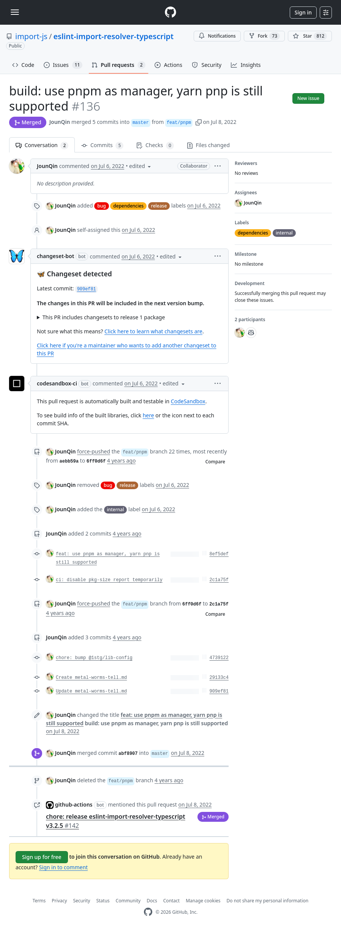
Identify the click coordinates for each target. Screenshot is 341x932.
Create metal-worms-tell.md (91, 677)
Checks (155, 145)
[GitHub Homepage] (148, 912)
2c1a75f (219, 580)
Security (81, 900)
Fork (264, 36)
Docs (152, 900)
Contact (171, 900)
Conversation (42, 145)
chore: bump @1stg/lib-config (94, 658)
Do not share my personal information (268, 900)
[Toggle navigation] (15, 12)
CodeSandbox (188, 401)
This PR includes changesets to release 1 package (104, 317)
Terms (39, 900)
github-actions (74, 804)
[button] (199, 122)
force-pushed (93, 451)
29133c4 (219, 677)
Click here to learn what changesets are (153, 331)
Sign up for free (42, 857)
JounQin (59, 121)
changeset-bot (55, 256)
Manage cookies (203, 900)
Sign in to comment (63, 867)
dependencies (128, 206)
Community (128, 900)
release (159, 206)
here (148, 415)
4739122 (219, 658)
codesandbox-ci (57, 383)
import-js (31, 36)
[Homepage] (170, 12)
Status (102, 900)
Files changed (208, 145)
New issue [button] (308, 98)
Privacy (59, 900)
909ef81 (219, 691)
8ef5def (219, 554)
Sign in (303, 12)
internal (115, 509)
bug (101, 206)
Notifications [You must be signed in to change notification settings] (217, 36)
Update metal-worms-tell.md (91, 691)
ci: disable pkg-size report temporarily (109, 580)
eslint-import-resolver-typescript (113, 36)
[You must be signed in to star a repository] (310, 36)
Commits (102, 145)
